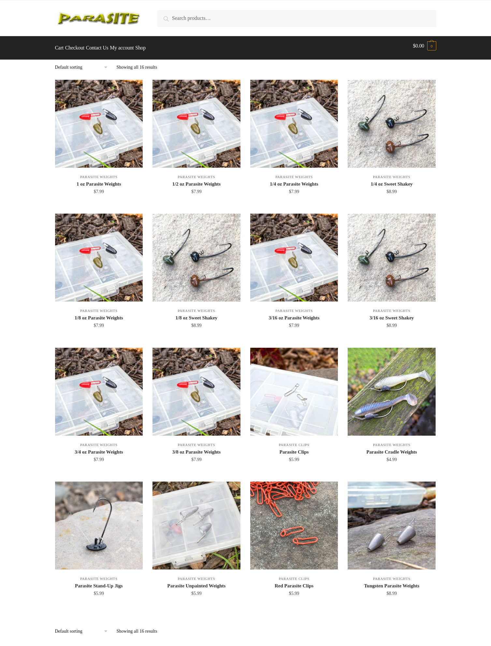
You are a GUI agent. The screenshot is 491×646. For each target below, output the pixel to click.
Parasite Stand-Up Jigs (99, 581)
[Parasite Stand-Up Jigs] (99, 522)
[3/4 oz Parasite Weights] (99, 388)
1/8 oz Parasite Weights (99, 313)
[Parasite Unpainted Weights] (196, 522)
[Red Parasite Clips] (294, 522)
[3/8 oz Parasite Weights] (196, 388)
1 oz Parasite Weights (99, 180)
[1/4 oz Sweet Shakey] (392, 120)
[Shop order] (83, 63)
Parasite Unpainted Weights (196, 581)
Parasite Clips (294, 441)
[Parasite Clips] (294, 388)
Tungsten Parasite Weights (391, 581)
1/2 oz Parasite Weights (196, 180)
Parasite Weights (99, 173)
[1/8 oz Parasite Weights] (99, 254)
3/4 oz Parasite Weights (99, 448)
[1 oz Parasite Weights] (99, 120)
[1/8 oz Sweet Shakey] (196, 254)
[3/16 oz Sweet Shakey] (392, 254)
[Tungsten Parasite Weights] (392, 522)
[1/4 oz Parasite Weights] (294, 120)
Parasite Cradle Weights (391, 448)
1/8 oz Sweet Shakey (197, 313)
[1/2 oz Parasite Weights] (196, 120)
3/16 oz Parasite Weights (294, 313)
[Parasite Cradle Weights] (392, 388)
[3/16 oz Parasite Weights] (294, 254)
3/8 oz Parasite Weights (196, 448)
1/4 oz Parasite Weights (294, 180)
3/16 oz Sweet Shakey (391, 313)
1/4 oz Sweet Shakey (392, 180)
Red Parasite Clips (294, 581)
